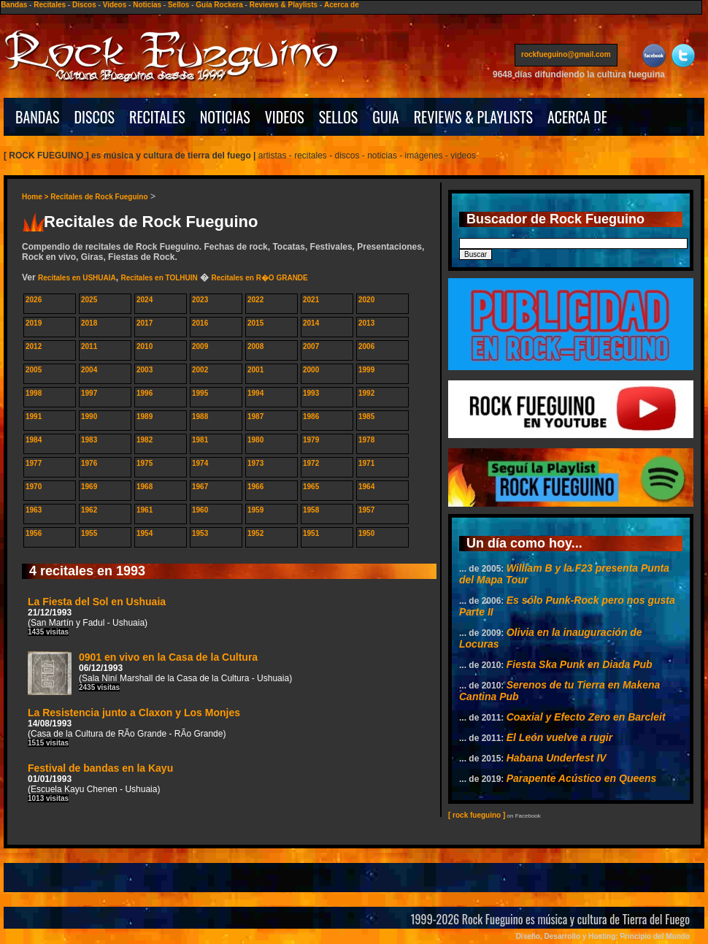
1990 (89, 416)
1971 (366, 463)
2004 (89, 370)
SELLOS (338, 117)
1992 (366, 393)
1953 (200, 533)
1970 (34, 487)
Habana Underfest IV (557, 758)
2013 (366, 323)
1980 (255, 440)
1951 (311, 533)
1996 (144, 393)
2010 (144, 346)
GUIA (385, 117)
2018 (89, 323)
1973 (255, 463)
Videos (115, 5)
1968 (144, 487)
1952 (255, 533)
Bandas (14, 5)
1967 (200, 487)
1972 (311, 463)
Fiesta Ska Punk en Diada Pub (580, 664)
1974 (200, 463)
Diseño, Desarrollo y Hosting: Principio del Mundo (603, 936)
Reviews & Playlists (284, 5)
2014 (311, 323)
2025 (89, 300)
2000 (311, 370)
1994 (255, 393)
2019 (34, 323)
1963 (34, 510)
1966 (255, 487)
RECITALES (157, 117)
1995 (200, 393)
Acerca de (341, 5)
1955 (89, 533)
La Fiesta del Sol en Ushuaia (97, 616)
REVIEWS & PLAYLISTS (473, 117)
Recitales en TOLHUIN (158, 278)
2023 (200, 300)
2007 (311, 346)
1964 (366, 487)
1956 (34, 533)
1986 (311, 416)
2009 (200, 346)
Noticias (147, 5)
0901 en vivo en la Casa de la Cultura (160, 673)
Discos (84, 5)
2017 (144, 323)
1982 (144, 440)
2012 (34, 346)
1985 (366, 416)
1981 (200, 440)
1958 (311, 510)
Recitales (50, 5)
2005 (34, 370)
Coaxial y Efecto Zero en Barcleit (586, 717)
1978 (366, 440)
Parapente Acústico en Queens (582, 778)
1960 (200, 510)
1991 (34, 416)
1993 (311, 393)
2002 (200, 370)
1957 (366, 510)
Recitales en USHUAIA (77, 278)
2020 (366, 300)
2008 (255, 346)
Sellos (178, 5)
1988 (200, 416)
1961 (144, 510)
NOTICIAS (225, 117)
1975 (144, 463)
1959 (255, 510)
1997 (89, 393)
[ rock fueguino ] (476, 815)
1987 (255, 416)
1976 (89, 463)
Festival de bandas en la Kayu (100, 782)
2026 (34, 300)
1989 (144, 416)
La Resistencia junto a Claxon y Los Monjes (134, 727)
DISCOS (94, 117)
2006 (366, 346)
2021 (311, 300)
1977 (34, 463)
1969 (89, 487)
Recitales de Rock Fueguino (98, 197)
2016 (200, 323)
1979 (311, 440)
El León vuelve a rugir (560, 737)
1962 (89, 510)
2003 (144, 370)
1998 (34, 393)
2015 (255, 323)
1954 (144, 533)
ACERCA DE (577, 117)
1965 (311, 487)
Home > (36, 197)
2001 (255, 370)
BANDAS (37, 117)
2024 (144, 300)
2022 (255, 300)
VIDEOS (284, 117)
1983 (89, 440)
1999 (366, 370)
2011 (89, 346)
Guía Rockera (219, 5)
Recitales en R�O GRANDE (259, 278)
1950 (366, 533)
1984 (34, 440)
